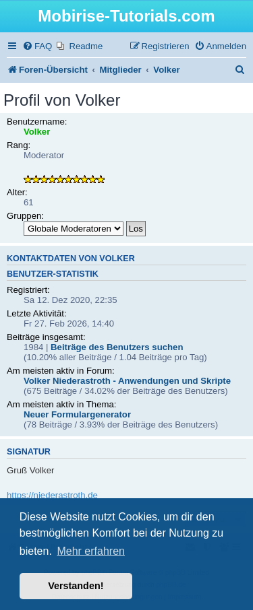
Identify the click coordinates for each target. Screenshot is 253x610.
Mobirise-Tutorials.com (126, 16)
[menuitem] (37, 46)
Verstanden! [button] (75, 585)
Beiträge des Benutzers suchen (117, 347)
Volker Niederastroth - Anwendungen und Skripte (127, 381)
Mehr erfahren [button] (91, 551)
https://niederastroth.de (52, 495)
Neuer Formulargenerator (77, 414)
